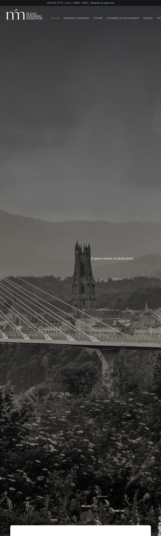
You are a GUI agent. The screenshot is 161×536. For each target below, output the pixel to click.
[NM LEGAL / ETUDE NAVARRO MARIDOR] (24, 14)
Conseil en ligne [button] (97, 442)
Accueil (55, 18)
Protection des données (105, 531)
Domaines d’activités (76, 18)
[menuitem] (55, 18)
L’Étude (98, 18)
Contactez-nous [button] (63, 442)
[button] (127, 532)
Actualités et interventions (123, 18)
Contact (148, 18)
